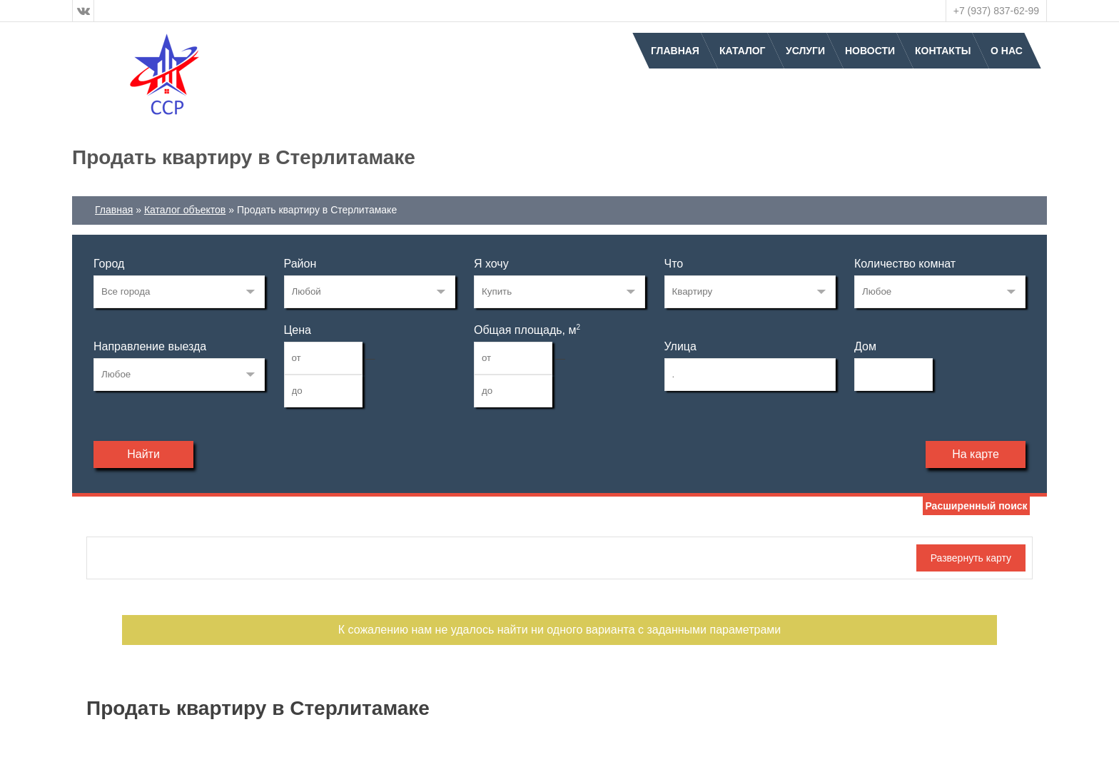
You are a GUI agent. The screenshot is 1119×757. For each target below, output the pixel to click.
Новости (870, 50)
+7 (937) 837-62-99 (996, 10)
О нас (1007, 50)
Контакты (943, 50)
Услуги (805, 50)
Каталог (742, 50)
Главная (675, 50)
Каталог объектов (185, 209)
